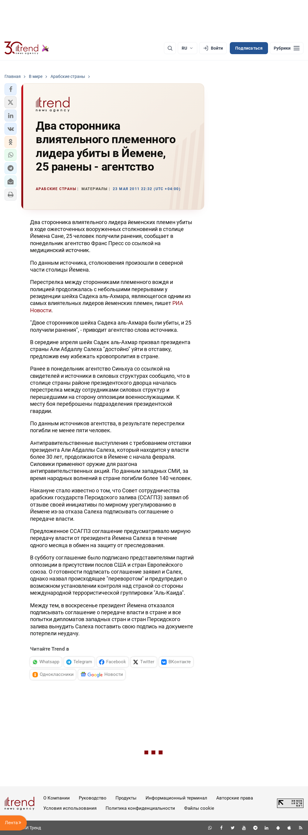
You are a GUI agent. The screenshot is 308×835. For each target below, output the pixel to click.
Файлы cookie (199, 808)
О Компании (56, 798)
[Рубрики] (286, 48)
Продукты (126, 798)
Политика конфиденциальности (140, 808)
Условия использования (70, 808)
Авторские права (234, 798)
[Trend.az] (27, 48)
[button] (10, 89)
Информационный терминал (176, 798)
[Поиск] (170, 48)
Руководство (92, 798)
